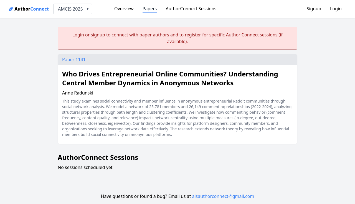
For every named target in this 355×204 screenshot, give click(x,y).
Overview (124, 9)
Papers (150, 9)
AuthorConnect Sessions (191, 9)
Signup (314, 9)
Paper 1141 (74, 59)
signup (98, 35)
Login (336, 9)
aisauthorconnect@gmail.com (223, 196)
